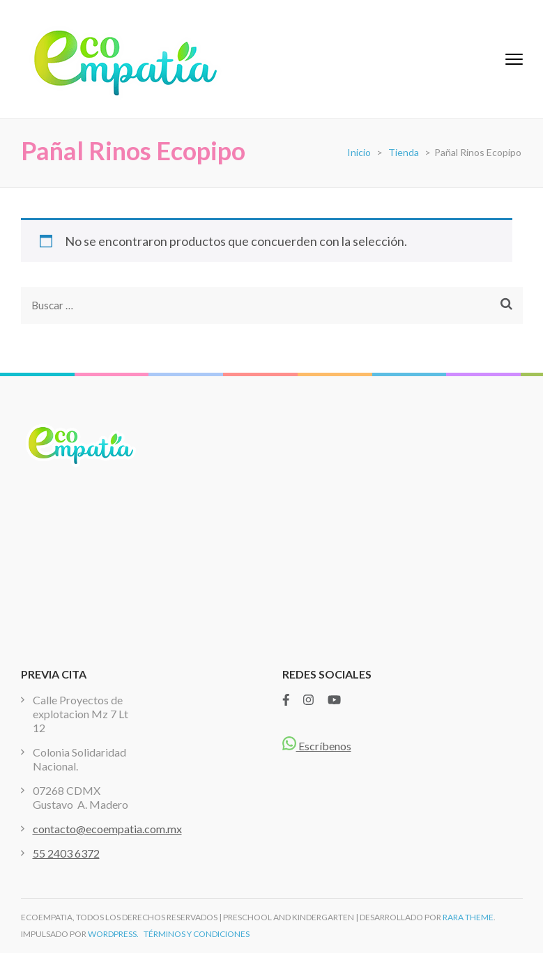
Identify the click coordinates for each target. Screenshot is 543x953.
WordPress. (113, 934)
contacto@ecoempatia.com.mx (107, 828)
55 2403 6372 (66, 853)
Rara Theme (468, 917)
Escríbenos (316, 745)
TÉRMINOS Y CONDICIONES (197, 934)
